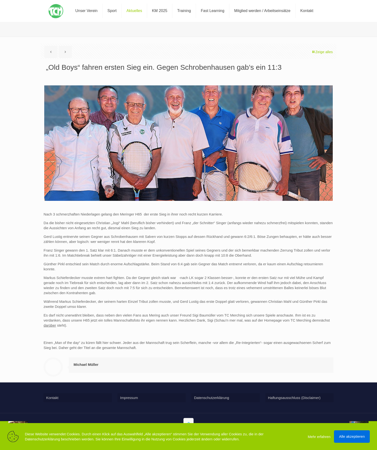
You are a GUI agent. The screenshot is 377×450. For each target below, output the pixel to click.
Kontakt (52, 398)
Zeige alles (322, 52)
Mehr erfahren (319, 437)
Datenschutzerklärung (211, 398)
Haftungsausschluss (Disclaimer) (294, 398)
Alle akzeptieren (352, 436)
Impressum (129, 398)
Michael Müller (86, 364)
